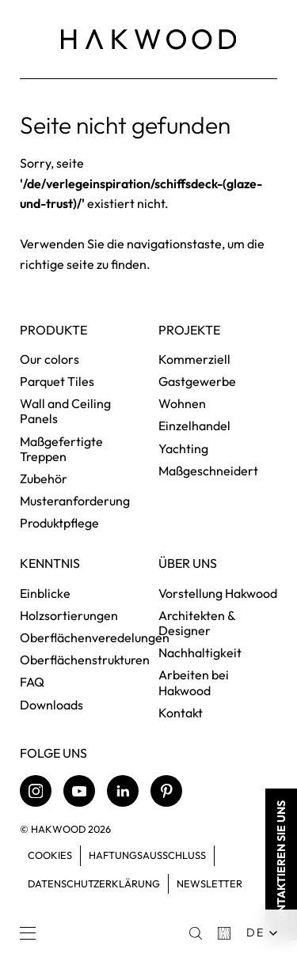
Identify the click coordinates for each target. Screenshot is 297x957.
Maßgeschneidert (208, 470)
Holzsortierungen (69, 615)
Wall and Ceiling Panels (65, 410)
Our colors (49, 359)
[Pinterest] (166, 791)
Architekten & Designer (196, 622)
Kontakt (180, 713)
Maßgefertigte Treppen (61, 448)
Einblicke (45, 593)
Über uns (187, 563)
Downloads (51, 705)
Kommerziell (194, 359)
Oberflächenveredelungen (94, 637)
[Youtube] (79, 791)
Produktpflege (59, 523)
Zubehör (43, 478)
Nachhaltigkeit (200, 652)
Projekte (189, 330)
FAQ (32, 682)
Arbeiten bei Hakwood (193, 682)
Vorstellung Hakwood (217, 593)
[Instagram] (35, 791)
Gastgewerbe (197, 381)
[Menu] (28, 933)
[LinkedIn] (123, 791)
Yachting (183, 448)
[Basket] (224, 933)
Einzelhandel (194, 425)
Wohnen (182, 403)
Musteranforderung (75, 501)
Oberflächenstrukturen (85, 660)
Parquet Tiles (57, 381)
